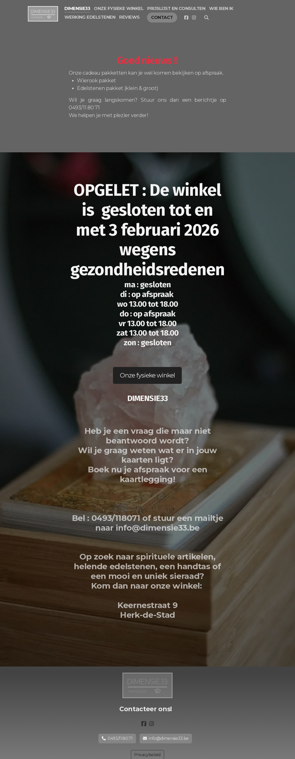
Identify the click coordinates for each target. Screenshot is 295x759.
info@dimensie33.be (166, 738)
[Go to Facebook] (186, 17)
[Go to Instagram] (194, 17)
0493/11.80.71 (117, 738)
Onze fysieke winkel (147, 375)
